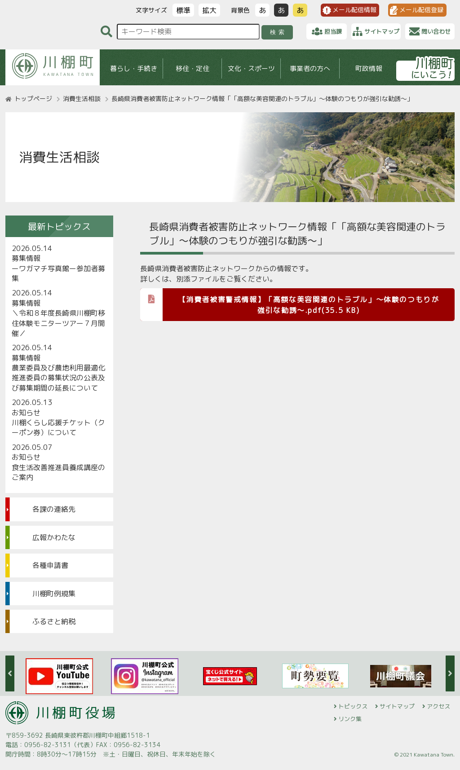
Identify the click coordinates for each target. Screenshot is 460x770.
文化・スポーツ (251, 68)
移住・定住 (192, 68)
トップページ (33, 98)
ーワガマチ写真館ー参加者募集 (58, 273)
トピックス (352, 706)
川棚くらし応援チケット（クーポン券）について (58, 427)
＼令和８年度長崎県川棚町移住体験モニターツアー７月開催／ (58, 323)
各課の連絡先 (53, 509)
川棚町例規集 (53, 593)
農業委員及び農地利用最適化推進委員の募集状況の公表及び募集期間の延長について (58, 378)
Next (450, 673)
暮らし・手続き (133, 68)
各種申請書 (50, 565)
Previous (9, 673)
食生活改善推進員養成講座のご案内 (58, 472)
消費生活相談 (82, 98)
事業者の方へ (310, 68)
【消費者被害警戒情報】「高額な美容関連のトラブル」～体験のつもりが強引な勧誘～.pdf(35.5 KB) (289, 301)
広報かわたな (53, 537)
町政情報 (368, 68)
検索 (279, 32)
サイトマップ (397, 706)
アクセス (438, 706)
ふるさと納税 (53, 621)
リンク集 (350, 719)
